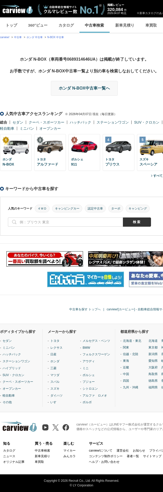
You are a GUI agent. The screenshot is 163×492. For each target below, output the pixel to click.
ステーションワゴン (113, 122)
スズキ (55, 388)
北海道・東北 (132, 341)
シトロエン (90, 388)
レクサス (56, 347)
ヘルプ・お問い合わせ (104, 462)
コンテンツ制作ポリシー (106, 456)
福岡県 (153, 387)
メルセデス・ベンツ (96, 341)
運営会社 (123, 450)
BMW (86, 347)
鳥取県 (153, 374)
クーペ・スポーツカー (46, 122)
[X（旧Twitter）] (55, 427)
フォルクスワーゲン (96, 354)
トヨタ (55, 341)
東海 (126, 361)
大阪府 (153, 367)
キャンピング (138, 208)
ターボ (115, 208)
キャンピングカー (67, 208)
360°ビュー (38, 25)
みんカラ (69, 456)
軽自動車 (7, 128)
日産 (53, 354)
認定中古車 (95, 208)
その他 (7, 402)
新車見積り (124, 25)
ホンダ (55, 361)
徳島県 (153, 380)
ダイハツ (56, 395)
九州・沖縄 (130, 387)
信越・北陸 (130, 354)
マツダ (55, 375)
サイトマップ (152, 456)
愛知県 (153, 361)
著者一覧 (133, 456)
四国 (126, 380)
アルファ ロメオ (95, 395)
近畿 (126, 367)
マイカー (69, 450)
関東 (126, 347)
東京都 (153, 347)
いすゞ (55, 402)
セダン (18, 122)
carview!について (100, 450)
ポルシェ (89, 375)
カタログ (66, 25)
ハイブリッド (12, 368)
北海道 (153, 341)
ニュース (9, 456)
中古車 (18, 37)
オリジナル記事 (14, 462)
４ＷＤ (42, 208)
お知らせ (139, 450)
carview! (4, 37)
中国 (126, 374)
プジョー (89, 382)
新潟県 (153, 354)
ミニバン (27, 128)
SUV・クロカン (146, 122)
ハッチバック (80, 122)
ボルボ (87, 402)
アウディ (89, 361)
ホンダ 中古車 (35, 37)
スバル (55, 382)
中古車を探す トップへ (85, 309)
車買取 (151, 25)
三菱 (53, 368)
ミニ (86, 368)
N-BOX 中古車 (55, 37)
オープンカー (50, 128)
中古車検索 (94, 25)
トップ (11, 25)
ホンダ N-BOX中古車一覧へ (84, 88)
